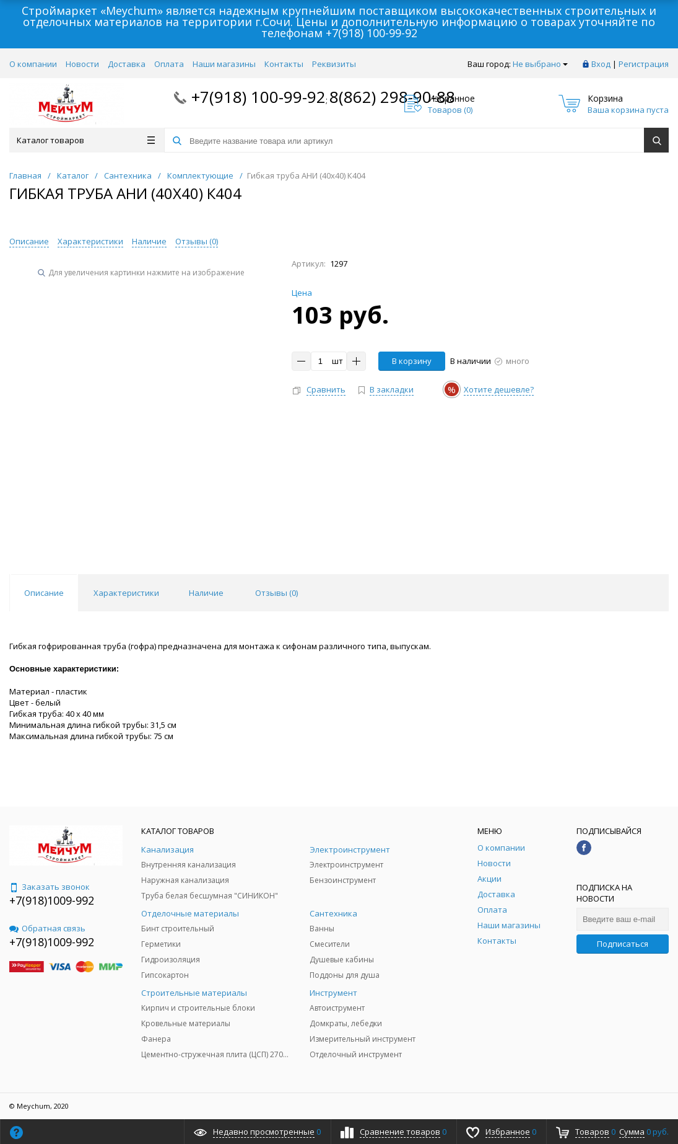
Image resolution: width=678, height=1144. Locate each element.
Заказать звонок (49, 886)
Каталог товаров (86, 140)
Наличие (149, 241)
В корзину (412, 360)
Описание (29, 241)
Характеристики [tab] (126, 592)
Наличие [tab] (206, 592)
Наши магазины (224, 63)
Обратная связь (47, 928)
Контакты (283, 63)
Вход (601, 63)
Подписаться (622, 943)
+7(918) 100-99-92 (371, 32)
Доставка (127, 63)
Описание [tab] (44, 592)
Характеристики (90, 241)
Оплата (169, 63)
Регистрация (644, 63)
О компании (33, 63)
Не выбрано (540, 63)
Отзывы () (196, 241)
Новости (82, 63)
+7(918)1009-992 (51, 900)
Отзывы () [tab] (276, 592)
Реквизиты (334, 63)
